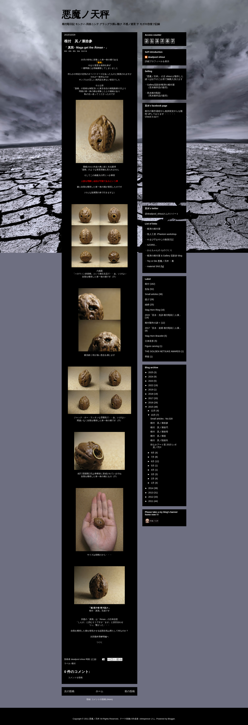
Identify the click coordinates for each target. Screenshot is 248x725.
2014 (151, 488)
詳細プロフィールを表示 (157, 61)
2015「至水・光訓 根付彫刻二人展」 (163, 315)
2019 (151, 389)
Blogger (171, 719)
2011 (151, 501)
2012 (151, 497)
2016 (151, 402)
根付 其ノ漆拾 (158, 436)
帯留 (147, 356)
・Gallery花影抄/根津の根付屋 (160, 84)
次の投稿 (69, 691)
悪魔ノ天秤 (85, 14)
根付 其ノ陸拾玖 (159, 440)
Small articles (151, 294)
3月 (153, 474)
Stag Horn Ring (152, 310)
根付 (73, 663)
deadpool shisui (156, 57)
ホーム (99, 691)
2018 (151, 394)
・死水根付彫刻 (152, 93)
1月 (153, 483)
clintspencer (145, 719)
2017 (151, 398)
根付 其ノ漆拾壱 (159, 431)
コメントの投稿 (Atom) (102, 699)
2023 (151, 381)
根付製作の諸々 (152, 323)
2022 (151, 385)
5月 (153, 465)
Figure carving (152, 346)
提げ (147, 299)
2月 (153, 478)
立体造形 (149, 341)
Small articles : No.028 (161, 418)
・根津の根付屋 (152, 229)
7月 (153, 457)
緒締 (147, 304)
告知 (147, 289)
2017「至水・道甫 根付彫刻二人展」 (163, 328)
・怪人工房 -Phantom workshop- (161, 234)
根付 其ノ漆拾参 (159, 423)
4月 (153, 470)
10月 (153, 415)
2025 (151, 372)
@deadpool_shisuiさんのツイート (162, 213)
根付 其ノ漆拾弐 (159, 427)
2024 (151, 376)
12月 (153, 410)
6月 (153, 461)
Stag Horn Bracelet (154, 336)
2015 (151, 407)
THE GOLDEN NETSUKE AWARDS (162, 351)
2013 (151, 492)
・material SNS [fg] (154, 266)
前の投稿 (130, 691)
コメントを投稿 (75, 677)
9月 (153, 452)
